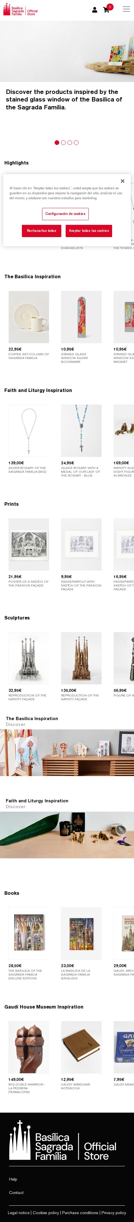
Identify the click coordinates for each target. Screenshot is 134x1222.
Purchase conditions (80, 1212)
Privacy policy (114, 1212)
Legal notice (18, 1212)
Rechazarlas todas (41, 230)
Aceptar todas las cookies (89, 230)
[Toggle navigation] (126, 9)
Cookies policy (46, 1212)
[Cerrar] (122, 180)
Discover (15, 724)
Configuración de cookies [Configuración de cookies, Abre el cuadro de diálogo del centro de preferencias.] (65, 214)
